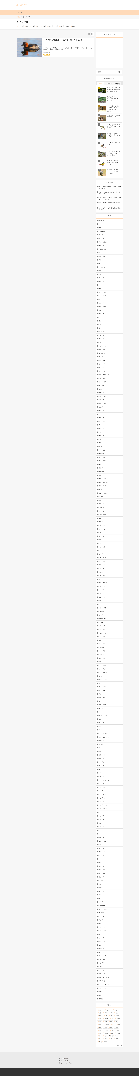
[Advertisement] (109, 54)
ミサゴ (101, 902)
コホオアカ (102, 586)
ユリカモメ (102, 959)
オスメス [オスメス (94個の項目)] (109, 1010)
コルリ (101, 600)
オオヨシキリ (102, 382)
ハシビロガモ (102, 798)
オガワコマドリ (103, 392)
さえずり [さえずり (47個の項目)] (101, 1010)
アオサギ (101, 224)
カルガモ (101, 439)
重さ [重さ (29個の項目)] (100, 1039)
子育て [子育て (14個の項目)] (118, 1018)
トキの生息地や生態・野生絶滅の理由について (110, 208)
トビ (100, 751)
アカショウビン (103, 242)
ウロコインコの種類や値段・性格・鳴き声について (110, 193)
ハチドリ (101, 816)
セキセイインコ (103, 669)
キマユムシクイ (103, 478)
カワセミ (101, 446)
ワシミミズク (102, 988)
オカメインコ (102, 389)
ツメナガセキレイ (104, 733)
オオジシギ (102, 360)
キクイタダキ (102, 460)
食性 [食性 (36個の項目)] (111, 1039)
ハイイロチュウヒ (104, 780)
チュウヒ (101, 712)
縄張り (67, 26)
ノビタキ (101, 776)
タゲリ (101, 694)
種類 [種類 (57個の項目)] (100, 1033)
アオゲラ (101, 220)
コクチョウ (102, 547)
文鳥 (100, 995)
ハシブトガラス (103, 805)
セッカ (101, 676)
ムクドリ (101, 916)
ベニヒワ (101, 855)
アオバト (101, 235)
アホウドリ (102, 278)
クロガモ (101, 518)
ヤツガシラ (102, 941)
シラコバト (102, 643)
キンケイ (101, 489)
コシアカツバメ (103, 561)
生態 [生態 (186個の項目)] (112, 1030)
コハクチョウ (102, 575)
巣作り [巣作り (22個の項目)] (101, 1024)
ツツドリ (101, 722)
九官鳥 (101, 991)
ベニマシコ (102, 859)
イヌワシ (101, 310)
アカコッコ (102, 238)
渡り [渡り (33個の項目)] (106, 1027)
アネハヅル (102, 267)
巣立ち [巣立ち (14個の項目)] (107, 1024)
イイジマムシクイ (104, 292)
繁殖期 (73, 26)
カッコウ (101, 425)
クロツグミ (102, 525)
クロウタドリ (102, 514)
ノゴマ (101, 769)
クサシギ (101, 500)
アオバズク (102, 231)
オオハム (101, 367)
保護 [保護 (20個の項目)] (100, 1013)
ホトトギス (102, 873)
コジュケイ (102, 564)
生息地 (49, 26)
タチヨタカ (102, 697)
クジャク (101, 504)
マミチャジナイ (103, 895)
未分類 (101, 999)
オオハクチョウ (103, 364)
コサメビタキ (102, 557)
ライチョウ (102, 970)
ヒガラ (101, 823)
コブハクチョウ (103, 582)
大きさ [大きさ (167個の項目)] (106, 1018)
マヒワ (101, 887)
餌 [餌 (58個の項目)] (99, 1041)
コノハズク (102, 572)
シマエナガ (102, 636)
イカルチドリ (102, 295)
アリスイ (101, 288)
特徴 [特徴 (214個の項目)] (100, 1030)
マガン (101, 884)
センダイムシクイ (104, 679)
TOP (18, 17)
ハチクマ (101, 812)
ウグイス (101, 313)
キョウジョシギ (103, 482)
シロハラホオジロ (104, 651)
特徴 (44, 26)
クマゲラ (101, 507)
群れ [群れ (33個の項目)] (100, 1036)
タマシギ (101, 701)
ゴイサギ (101, 604)
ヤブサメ (101, 945)
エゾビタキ (102, 349)
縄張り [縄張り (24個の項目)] (106, 1033)
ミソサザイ (102, 905)
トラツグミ (102, 755)
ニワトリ (101, 765)
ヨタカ (101, 966)
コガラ (101, 543)
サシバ (101, 622)
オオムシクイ (102, 378)
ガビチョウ (102, 453)
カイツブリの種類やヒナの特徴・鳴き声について (62, 40)
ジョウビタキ (102, 658)
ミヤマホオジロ (103, 909)
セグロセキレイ (103, 672)
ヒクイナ (101, 826)
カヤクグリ (102, 435)
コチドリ (101, 568)
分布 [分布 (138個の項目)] (117, 1013)
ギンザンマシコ (103, 493)
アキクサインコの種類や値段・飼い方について (110, 203)
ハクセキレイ (102, 794)
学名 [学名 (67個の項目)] (100, 1021)
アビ (100, 274)
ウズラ (101, 317)
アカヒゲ (101, 252)
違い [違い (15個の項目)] (116, 1036)
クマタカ (101, 511)
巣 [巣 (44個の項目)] (116, 1021)
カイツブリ (46, 54)
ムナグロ (101, 920)
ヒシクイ (101, 830)
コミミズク (102, 593)
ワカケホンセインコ (104, 984)
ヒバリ (101, 834)
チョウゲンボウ (103, 715)
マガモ (101, 880)
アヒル (101, 270)
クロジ (101, 521)
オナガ (101, 407)
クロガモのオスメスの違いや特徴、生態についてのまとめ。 (110, 198)
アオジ (101, 227)
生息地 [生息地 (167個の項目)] (106, 1030)
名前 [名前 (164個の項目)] (111, 1015)
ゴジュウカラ (102, 608)
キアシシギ (102, 457)
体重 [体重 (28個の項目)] (116, 1010)
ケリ (100, 532)
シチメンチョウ (103, 633)
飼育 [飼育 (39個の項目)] (117, 1039)
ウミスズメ (102, 335)
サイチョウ (102, 611)
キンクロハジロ (103, 486)
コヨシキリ (102, 597)
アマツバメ (102, 285)
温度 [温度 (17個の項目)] (111, 1027)
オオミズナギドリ (104, 374)
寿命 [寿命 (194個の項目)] (111, 1021)
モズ (100, 934)
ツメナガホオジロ (104, 737)
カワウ (101, 443)
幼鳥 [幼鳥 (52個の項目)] (113, 1024)
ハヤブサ (101, 819)
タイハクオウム (103, 687)
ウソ (100, 321)
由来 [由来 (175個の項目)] (118, 1030)
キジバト (101, 468)
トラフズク (102, 758)
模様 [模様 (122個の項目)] (100, 1027)
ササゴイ (101, 615)
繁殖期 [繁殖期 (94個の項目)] (118, 1033)
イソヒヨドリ (102, 306)
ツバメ (101, 730)
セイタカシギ (102, 665)
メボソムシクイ (103, 930)
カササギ (101, 417)
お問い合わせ (64, 1058)
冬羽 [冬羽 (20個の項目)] (111, 1013)
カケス (101, 414)
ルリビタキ (102, 981)
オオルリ (101, 385)
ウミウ (101, 328)
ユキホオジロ (102, 956)
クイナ (101, 496)
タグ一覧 (119, 1045)
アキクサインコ (103, 256)
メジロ (101, 923)
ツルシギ (101, 740)
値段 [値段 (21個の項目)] (106, 1013)
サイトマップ (64, 1061)
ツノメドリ (102, 726)
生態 (56, 26)
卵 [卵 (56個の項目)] (106, 1015)
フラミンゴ (102, 852)
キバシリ (101, 471)
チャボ (101, 708)
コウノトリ (102, 539)
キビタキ (101, 475)
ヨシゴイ (101, 963)
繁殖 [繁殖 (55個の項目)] (112, 1033)
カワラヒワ (102, 450)
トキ (100, 747)
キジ (100, 464)
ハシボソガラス (103, 808)
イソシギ (101, 303)
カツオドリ (102, 428)
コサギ (101, 554)
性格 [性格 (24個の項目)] (119, 1024)
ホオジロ (101, 866)
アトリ (101, 263)
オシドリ (101, 399)
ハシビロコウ (102, 801)
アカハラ (101, 245)
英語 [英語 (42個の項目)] (110, 1036)
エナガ (101, 356)
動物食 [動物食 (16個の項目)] (101, 1015)
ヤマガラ (101, 948)
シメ (100, 640)
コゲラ (101, 550)
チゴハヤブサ (102, 704)
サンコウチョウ (103, 626)
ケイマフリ (102, 529)
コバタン (101, 579)
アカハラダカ (102, 249)
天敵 (27, 26)
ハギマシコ (102, 787)
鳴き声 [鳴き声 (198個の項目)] (105, 1041)
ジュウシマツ (102, 654)
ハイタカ (101, 783)
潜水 (38, 26)
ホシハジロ (102, 869)
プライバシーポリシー (67, 1063)
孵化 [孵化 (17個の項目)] (106, 1021)
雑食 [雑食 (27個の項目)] (106, 1039)
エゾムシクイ (102, 353)
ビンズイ (101, 844)
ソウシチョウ (102, 683)
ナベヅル (101, 762)
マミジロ (101, 891)
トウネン (101, 744)
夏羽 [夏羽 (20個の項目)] (100, 1018)
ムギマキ (101, 912)
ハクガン (101, 791)
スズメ (101, 661)
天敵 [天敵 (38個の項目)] (112, 1018)
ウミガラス (102, 331)
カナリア (101, 432)
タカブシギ (102, 690)
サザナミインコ (103, 618)
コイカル (101, 536)
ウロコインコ (102, 342)
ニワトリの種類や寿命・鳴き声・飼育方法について (110, 187)
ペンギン (101, 862)
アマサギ (101, 281)
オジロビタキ (102, 403)
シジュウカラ (102, 629)
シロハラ (101, 647)
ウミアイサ (102, 324)
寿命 (33, 26)
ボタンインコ (102, 877)
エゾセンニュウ (103, 346)
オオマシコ (102, 371)
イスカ (101, 299)
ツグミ (101, 719)
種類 (61, 26)
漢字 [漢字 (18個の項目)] (117, 1027)
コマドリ (101, 590)
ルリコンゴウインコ (104, 977)
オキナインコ (102, 396)
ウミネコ (101, 339)
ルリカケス (102, 973)
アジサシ (101, 260)
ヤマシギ (101, 952)
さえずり (21, 26)
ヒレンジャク (102, 841)
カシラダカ (102, 421)
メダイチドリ (102, 927)
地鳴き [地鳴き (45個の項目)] (117, 1015)
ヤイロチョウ (102, 938)
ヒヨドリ (101, 837)
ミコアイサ (102, 898)
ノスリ (101, 773)
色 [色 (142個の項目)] (105, 1036)
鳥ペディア (21, 5)
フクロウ (101, 848)
